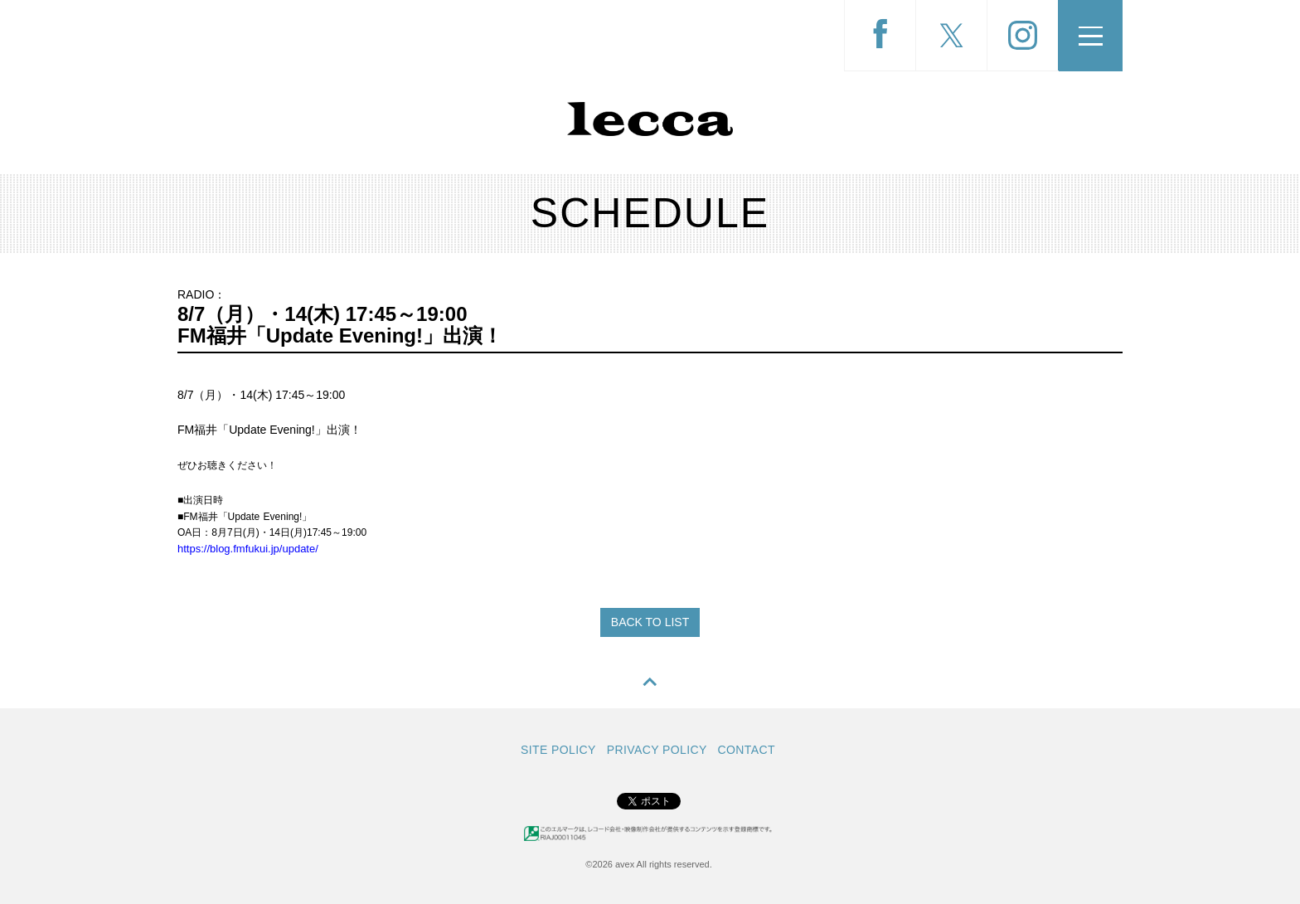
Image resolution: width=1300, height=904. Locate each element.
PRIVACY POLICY (657, 749)
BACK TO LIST (650, 622)
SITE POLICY (558, 749)
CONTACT (746, 749)
